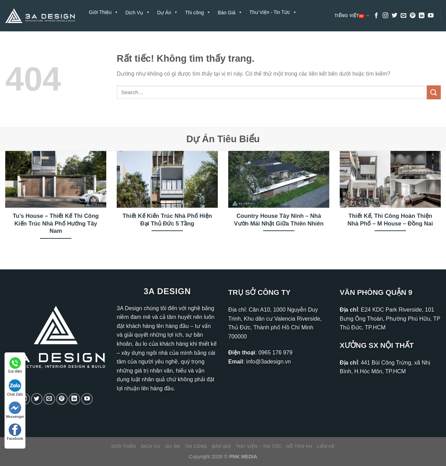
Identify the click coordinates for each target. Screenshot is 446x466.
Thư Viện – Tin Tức (259, 446)
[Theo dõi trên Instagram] (385, 16)
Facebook (15, 432)
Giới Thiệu (103, 12)
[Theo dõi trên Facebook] (376, 16)
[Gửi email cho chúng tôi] (403, 16)
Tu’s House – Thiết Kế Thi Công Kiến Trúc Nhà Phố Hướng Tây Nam (56, 223)
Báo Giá (221, 446)
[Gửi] (434, 92)
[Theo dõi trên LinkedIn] (421, 16)
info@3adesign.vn (268, 362)
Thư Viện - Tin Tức (273, 12)
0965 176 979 (275, 353)
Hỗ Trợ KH (104, 36)
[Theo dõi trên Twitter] (394, 16)
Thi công (196, 446)
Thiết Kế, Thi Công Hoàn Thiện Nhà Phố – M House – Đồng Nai (390, 220)
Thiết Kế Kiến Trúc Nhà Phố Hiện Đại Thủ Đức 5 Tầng (167, 220)
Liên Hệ (134, 36)
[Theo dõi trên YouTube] (430, 16)
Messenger (15, 410)
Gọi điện (15, 365)
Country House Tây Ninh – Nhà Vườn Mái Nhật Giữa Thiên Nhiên (278, 220)
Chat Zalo (15, 387)
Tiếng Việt (351, 15)
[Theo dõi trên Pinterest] (412, 16)
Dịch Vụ (150, 446)
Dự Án (172, 446)
